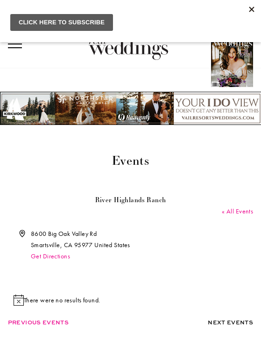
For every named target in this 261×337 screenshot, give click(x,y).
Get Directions (50, 256)
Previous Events (38, 322)
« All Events (237, 211)
